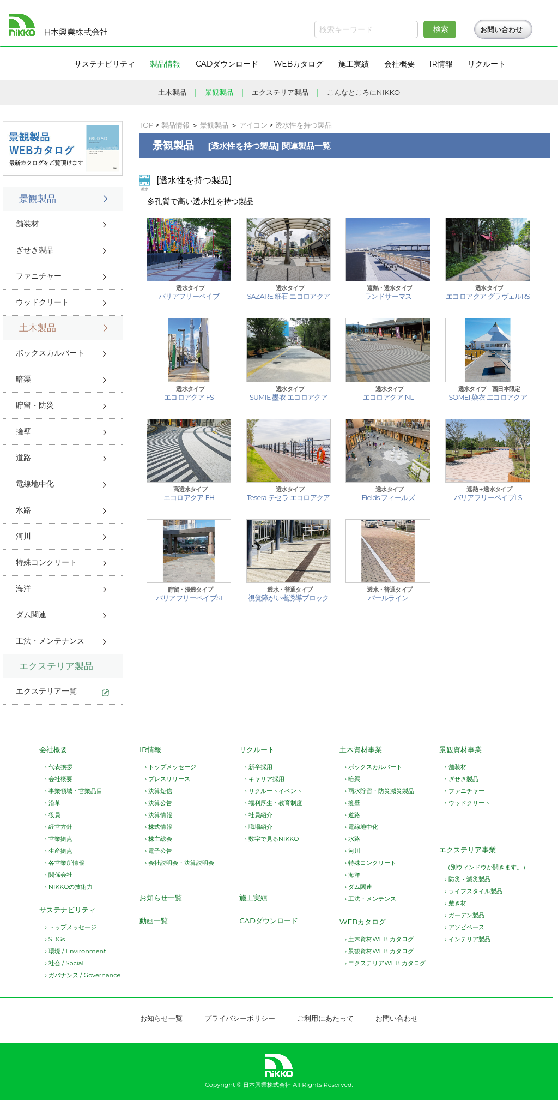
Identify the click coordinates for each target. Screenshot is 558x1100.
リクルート (257, 749)
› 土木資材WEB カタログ (379, 939)
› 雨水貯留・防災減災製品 (379, 791)
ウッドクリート (42, 302)
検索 (440, 29)
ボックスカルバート (50, 353)
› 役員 (52, 815)
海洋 (23, 588)
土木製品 (172, 92)
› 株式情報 (158, 827)
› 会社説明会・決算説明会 (179, 863)
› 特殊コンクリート (370, 863)
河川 (23, 536)
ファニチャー (39, 276)
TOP (146, 125)
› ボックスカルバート (373, 767)
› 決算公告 (158, 803)
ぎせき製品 (35, 250)
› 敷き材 (455, 903)
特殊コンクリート (46, 562)
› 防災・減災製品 (467, 879)
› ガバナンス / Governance (82, 975)
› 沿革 (52, 803)
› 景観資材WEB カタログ (379, 951)
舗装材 (27, 224)
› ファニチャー (464, 791)
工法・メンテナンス (50, 641)
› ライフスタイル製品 (473, 891)
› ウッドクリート (467, 803)
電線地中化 (35, 484)
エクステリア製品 (280, 92)
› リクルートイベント (273, 791)
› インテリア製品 (467, 939)
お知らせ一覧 (161, 897)
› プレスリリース (167, 779)
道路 (23, 457)
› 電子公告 (158, 851)
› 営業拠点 (58, 839)
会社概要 (53, 749)
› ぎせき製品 (461, 779)
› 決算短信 (158, 791)
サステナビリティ (67, 909)
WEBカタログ (362, 921)
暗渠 (23, 379)
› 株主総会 (158, 839)
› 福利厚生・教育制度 (273, 803)
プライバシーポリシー (239, 1018)
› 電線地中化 (361, 827)
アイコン (253, 125)
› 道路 (352, 815)
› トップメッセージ (70, 927)
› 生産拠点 (58, 851)
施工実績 (253, 897)
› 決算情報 (158, 815)
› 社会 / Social (64, 963)
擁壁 (23, 431)
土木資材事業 (360, 749)
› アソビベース (464, 927)
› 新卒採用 (258, 767)
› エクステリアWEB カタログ (385, 963)
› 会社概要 (58, 779)
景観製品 (219, 92)
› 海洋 (352, 875)
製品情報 (175, 125)
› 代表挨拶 (58, 767)
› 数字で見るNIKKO (272, 839)
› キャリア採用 (264, 779)
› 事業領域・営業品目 (73, 791)
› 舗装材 (455, 767)
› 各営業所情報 (64, 863)
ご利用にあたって (325, 1018)
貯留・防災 (35, 405)
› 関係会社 (58, 875)
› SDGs (55, 939)
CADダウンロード (268, 920)
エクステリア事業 (467, 849)
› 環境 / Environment (75, 951)
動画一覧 (154, 920)
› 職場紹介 (258, 827)
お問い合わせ (501, 30)
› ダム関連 (358, 887)
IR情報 (150, 749)
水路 (23, 510)
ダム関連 (31, 615)
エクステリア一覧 (46, 691)
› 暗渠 (352, 779)
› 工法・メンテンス (370, 899)
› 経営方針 (58, 827)
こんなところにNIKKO (363, 92)
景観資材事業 (460, 749)
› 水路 (352, 839)
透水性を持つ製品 (303, 125)
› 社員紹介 (258, 815)
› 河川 (352, 851)
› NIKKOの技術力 (69, 887)
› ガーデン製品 (464, 915)
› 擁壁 (352, 803)
